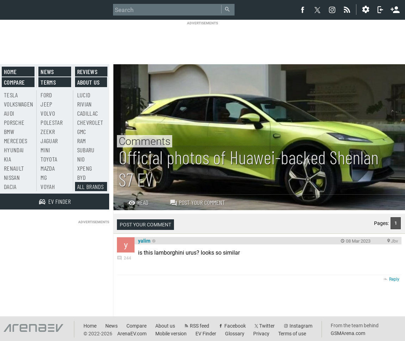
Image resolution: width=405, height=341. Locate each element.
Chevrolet (90, 122)
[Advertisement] (202, 41)
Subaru (86, 150)
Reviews (87, 71)
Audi (9, 113)
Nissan (12, 177)
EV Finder (205, 333)
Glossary (234, 333)
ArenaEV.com (132, 333)
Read (138, 202)
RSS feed (199, 326)
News (47, 71)
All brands (90, 186)
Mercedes (15, 141)
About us (88, 82)
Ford (46, 95)
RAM (81, 141)
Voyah (47, 186)
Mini (45, 150)
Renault (14, 168)
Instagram (300, 326)
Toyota (48, 159)
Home (10, 71)
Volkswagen (18, 104)
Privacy (261, 333)
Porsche (14, 122)
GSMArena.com (348, 333)
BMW (9, 131)
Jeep (46, 104)
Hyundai (14, 150)
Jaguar (49, 141)
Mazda (47, 168)
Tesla (11, 95)
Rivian (84, 104)
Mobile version (171, 333)
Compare (14, 82)
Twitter (267, 326)
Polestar (51, 122)
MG (43, 177)
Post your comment (197, 202)
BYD (81, 177)
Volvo (47, 113)
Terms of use (292, 333)
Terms (48, 82)
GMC (81, 131)
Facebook (235, 326)
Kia (7, 159)
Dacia (10, 186)
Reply (394, 279)
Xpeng (84, 168)
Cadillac (87, 113)
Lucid (84, 95)
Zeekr (47, 131)
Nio (81, 159)
